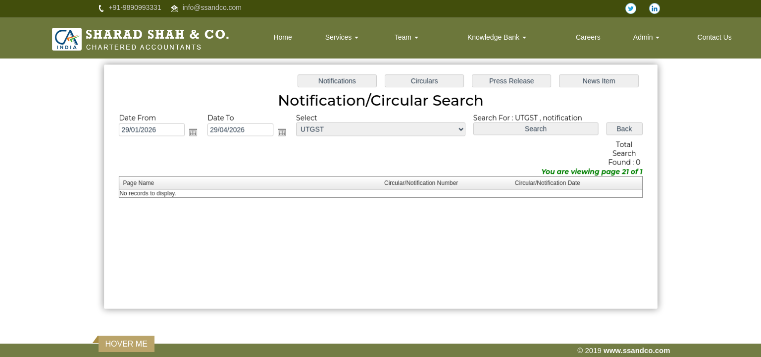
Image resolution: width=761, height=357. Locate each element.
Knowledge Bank (496, 37)
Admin (646, 37)
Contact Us (715, 37)
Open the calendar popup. (202, 134)
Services (342, 37)
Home (282, 37)
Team (406, 37)
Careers (588, 37)
